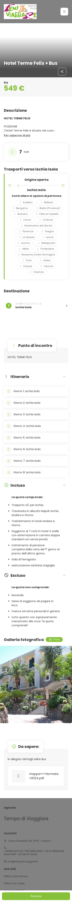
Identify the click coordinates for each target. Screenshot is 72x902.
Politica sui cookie (14, 883)
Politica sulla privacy (16, 876)
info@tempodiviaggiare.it (23, 861)
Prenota (36, 896)
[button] (17, 135)
